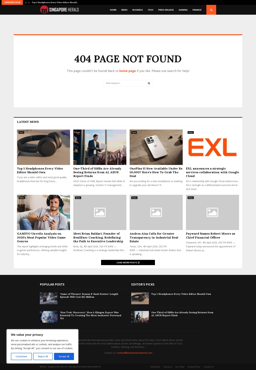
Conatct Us (208, 366)
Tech (150, 9)
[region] (42, 346)
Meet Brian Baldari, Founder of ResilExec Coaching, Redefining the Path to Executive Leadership (98, 237)
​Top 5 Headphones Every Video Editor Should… (55, 2)
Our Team (179, 366)
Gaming (183, 9)
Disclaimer (155, 366)
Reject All (43, 356)
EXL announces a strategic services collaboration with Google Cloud (212, 172)
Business (137, 9)
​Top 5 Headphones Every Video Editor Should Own (40, 170)
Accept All (64, 356)
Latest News (28, 122)
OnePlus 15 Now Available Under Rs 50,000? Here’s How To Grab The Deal (156, 172)
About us (168, 366)
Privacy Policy (194, 366)
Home (113, 9)
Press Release (166, 9)
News (124, 9)
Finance (196, 9)
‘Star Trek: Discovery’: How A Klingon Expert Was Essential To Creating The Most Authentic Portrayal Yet (90, 315)
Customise (21, 356)
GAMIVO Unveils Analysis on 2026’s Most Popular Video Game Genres (41, 237)
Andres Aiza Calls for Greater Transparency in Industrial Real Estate (154, 237)
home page (127, 71)
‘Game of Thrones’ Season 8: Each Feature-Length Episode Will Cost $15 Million (89, 295)
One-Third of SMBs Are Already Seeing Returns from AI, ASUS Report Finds (97, 172)
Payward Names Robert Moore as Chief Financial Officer (210, 235)
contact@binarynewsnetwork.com (134, 352)
